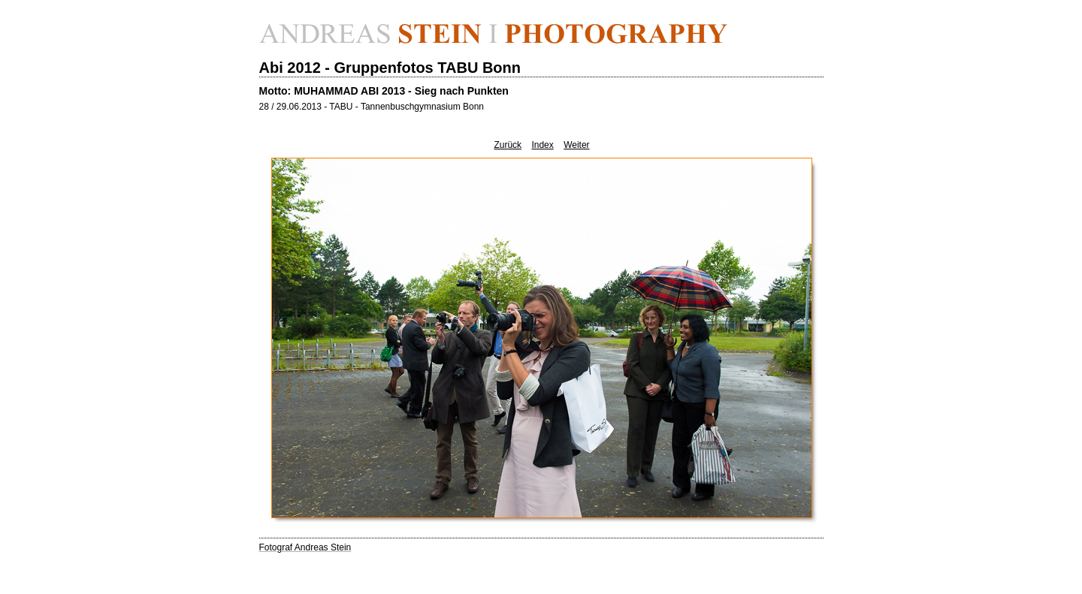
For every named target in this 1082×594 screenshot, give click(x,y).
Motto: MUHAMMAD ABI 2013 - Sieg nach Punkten (384, 91)
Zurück (507, 145)
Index (542, 145)
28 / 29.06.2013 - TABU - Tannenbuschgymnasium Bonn (372, 106)
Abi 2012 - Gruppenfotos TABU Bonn (390, 67)
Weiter (576, 145)
